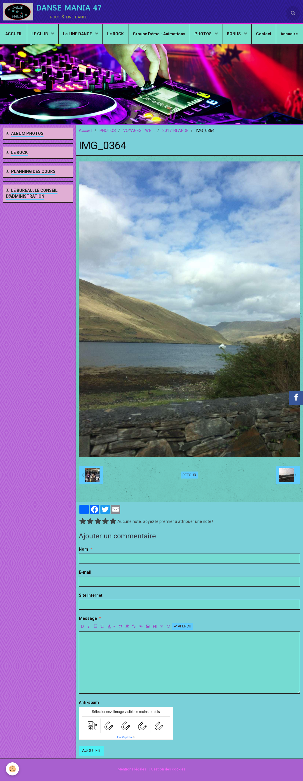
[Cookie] (12, 768)
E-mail (85, 572)
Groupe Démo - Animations (159, 34)
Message (88, 618)
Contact (263, 34)
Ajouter (91, 750)
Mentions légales (132, 769)
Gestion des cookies (168, 769)
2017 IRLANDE (175, 130)
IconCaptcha (124, 737)
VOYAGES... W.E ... (139, 130)
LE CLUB (40, 34)
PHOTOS (203, 34)
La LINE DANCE (78, 34)
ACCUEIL (13, 34)
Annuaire (289, 34)
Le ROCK (115, 34)
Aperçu (182, 626)
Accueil (85, 130)
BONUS (234, 34)
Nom (83, 549)
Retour (189, 475)
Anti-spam (89, 702)
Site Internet (90, 595)
